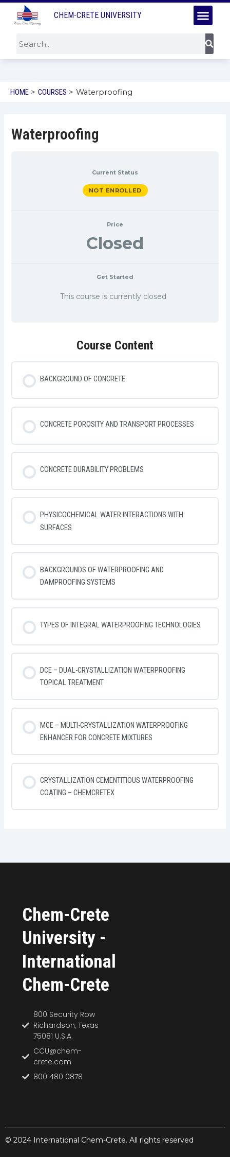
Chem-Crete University (98, 15)
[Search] (209, 43)
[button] (203, 15)
